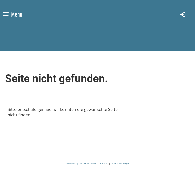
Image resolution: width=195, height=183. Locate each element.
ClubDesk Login (120, 163)
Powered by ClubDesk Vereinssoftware (86, 163)
